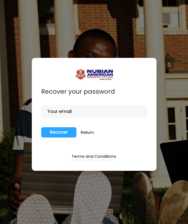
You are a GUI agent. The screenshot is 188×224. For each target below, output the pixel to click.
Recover (59, 132)
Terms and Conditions (94, 156)
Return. (88, 132)
